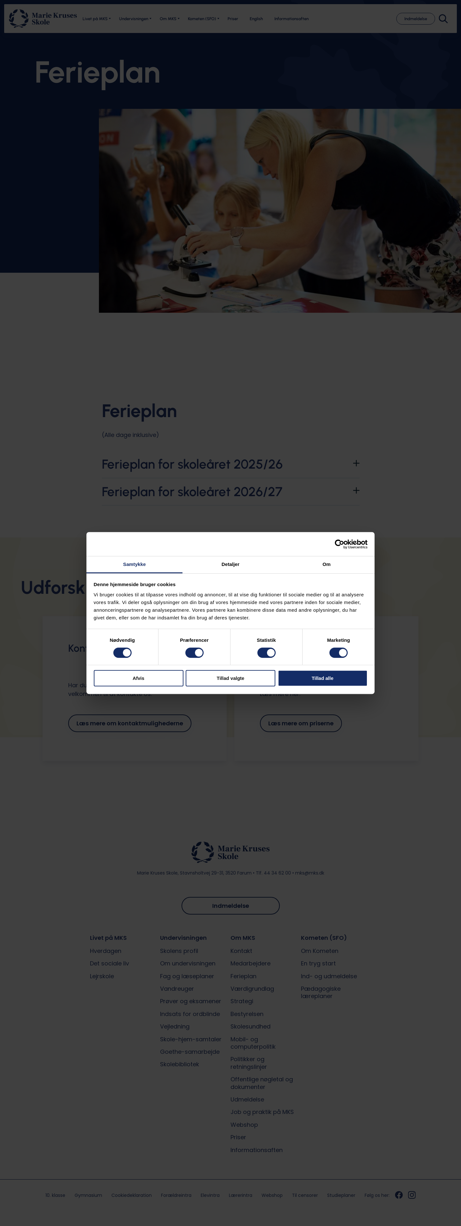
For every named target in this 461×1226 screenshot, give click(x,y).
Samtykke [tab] (134, 564)
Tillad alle (322, 678)
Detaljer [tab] (230, 564)
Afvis (138, 678)
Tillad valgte (230, 678)
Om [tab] (326, 564)
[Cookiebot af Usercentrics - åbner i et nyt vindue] (339, 544)
